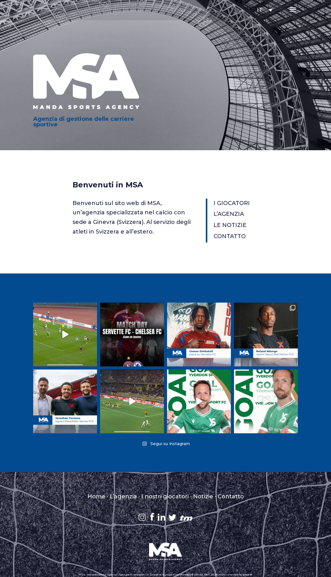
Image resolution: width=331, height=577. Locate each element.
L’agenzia (123, 496)
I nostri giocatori (165, 496)
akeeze (247, 574)
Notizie (203, 496)
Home (96, 496)
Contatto (231, 496)
